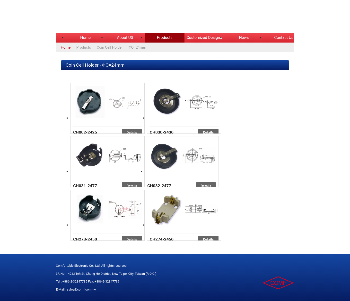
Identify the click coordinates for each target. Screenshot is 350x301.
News (244, 37)
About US (125, 37)
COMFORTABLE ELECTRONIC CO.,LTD (116, 17)
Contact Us (283, 37)
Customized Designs (204, 37)
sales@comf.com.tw (81, 289)
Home (85, 37)
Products (164, 37)
